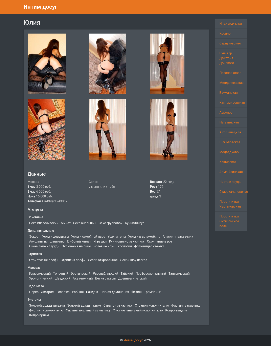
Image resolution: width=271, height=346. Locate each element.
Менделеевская (231, 83)
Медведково (229, 152)
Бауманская (228, 93)
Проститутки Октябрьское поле (229, 221)
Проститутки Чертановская (230, 204)
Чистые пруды (230, 182)
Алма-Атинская (231, 172)
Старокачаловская (233, 192)
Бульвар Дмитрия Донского (226, 58)
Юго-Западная (230, 132)
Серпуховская (230, 43)
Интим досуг (41, 6)
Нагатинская (229, 122)
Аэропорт (226, 112)
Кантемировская (232, 102)
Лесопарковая (230, 73)
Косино (224, 33)
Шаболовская (229, 142)
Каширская (227, 162)
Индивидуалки (230, 23)
